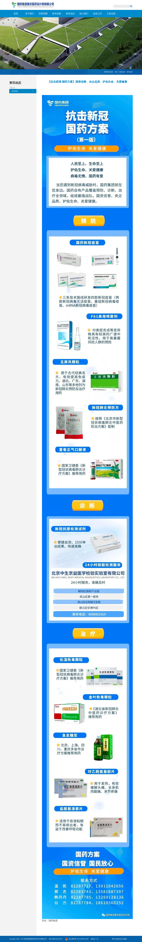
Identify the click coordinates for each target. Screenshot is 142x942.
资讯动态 (122, 72)
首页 (16, 13)
